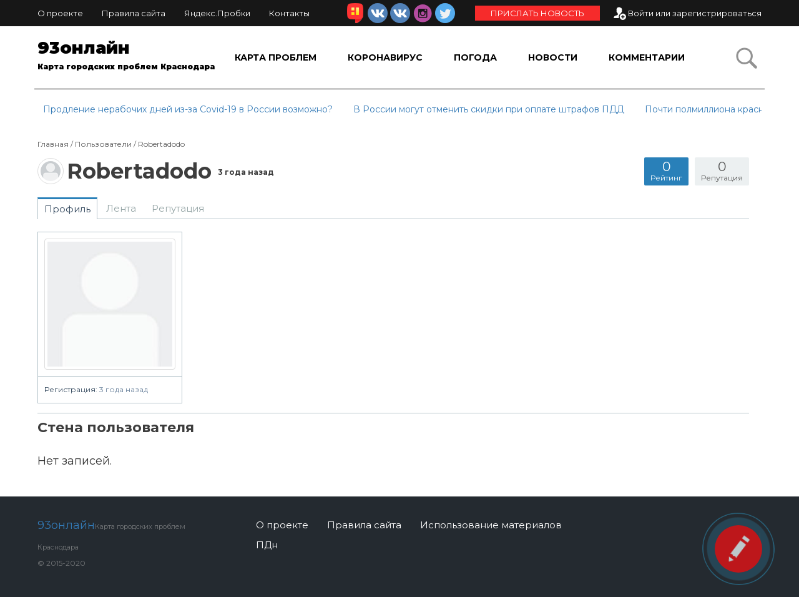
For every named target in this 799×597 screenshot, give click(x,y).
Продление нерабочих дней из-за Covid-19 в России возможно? (188, 109)
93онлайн (127, 57)
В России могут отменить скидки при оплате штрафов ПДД (488, 109)
